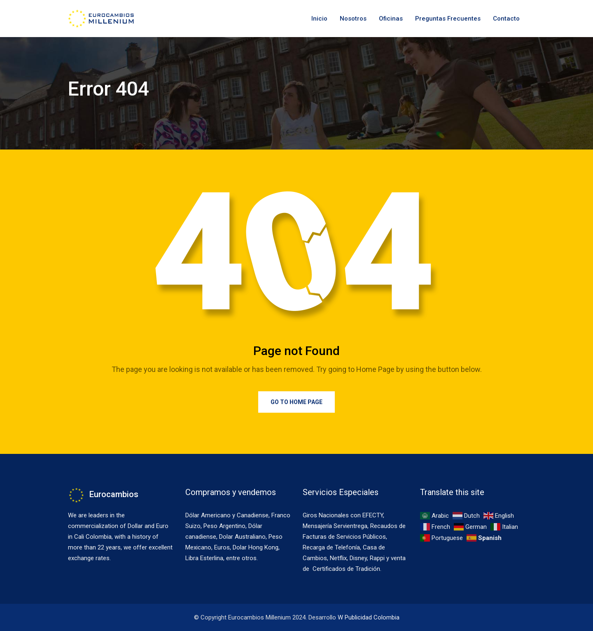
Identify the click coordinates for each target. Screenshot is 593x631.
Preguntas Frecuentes (448, 18)
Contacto (506, 18)
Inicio (319, 18)
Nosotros (353, 18)
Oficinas (391, 18)
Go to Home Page (296, 402)
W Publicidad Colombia (368, 617)
